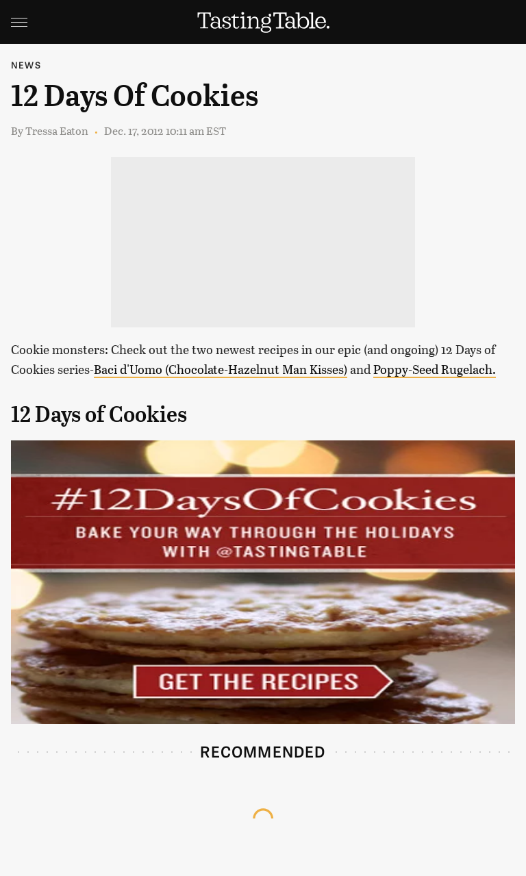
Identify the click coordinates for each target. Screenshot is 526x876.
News (26, 64)
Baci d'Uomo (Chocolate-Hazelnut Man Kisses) (220, 369)
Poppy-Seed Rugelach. (434, 369)
